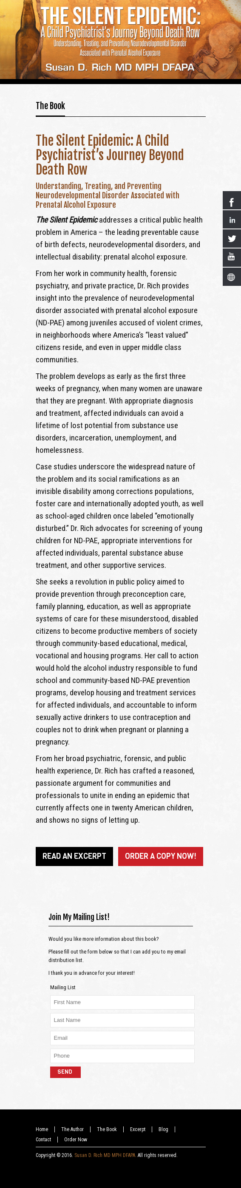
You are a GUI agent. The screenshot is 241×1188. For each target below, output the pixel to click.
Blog (163, 1129)
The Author (72, 1129)
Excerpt (137, 1129)
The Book (50, 106)
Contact (43, 1140)
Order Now (75, 1140)
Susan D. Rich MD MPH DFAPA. (105, 1155)
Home (42, 1129)
